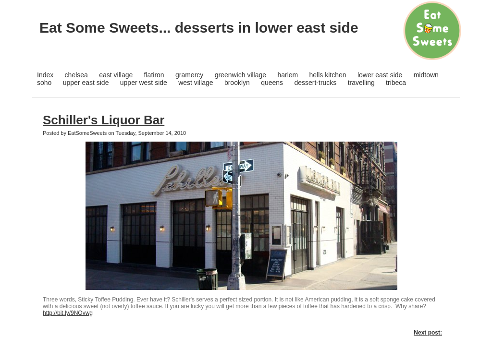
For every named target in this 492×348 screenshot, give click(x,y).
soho (44, 82)
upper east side (86, 82)
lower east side (379, 75)
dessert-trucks (315, 82)
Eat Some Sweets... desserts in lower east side (198, 28)
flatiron (154, 75)
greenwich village (240, 75)
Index (45, 75)
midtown (426, 75)
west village (195, 82)
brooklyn (237, 82)
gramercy (189, 75)
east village (116, 75)
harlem (287, 75)
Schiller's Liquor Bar (103, 120)
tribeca (396, 82)
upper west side (143, 82)
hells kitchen (327, 75)
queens (272, 82)
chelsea (76, 75)
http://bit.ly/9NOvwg (68, 313)
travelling (361, 82)
